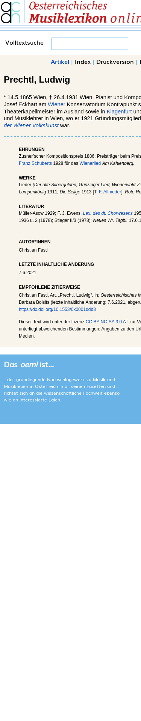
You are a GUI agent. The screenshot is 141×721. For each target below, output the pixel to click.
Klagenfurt (119, 112)
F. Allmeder (110, 192)
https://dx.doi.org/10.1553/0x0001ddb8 (57, 309)
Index (83, 61)
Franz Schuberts (35, 163)
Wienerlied (90, 163)
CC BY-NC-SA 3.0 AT (107, 321)
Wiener (56, 104)
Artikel (60, 61)
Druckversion (115, 61)
